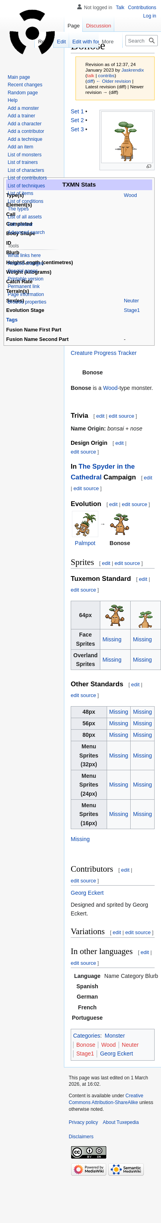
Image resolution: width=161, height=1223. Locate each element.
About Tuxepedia (121, 1122)
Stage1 (132, 310)
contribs (106, 75)
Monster (115, 1035)
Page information (26, 294)
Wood (130, 195)
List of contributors (27, 178)
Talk (120, 7)
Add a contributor (26, 131)
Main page (19, 77)
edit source (121, 416)
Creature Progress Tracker (104, 353)
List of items (20, 193)
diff (90, 81)
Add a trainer (21, 116)
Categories (86, 1035)
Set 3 (77, 129)
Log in (149, 16)
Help (13, 100)
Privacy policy (83, 1122)
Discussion (98, 26)
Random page (23, 92)
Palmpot (85, 543)
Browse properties (27, 302)
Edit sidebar (20, 224)
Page (74, 26)
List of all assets (25, 217)
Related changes (26, 263)
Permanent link (24, 286)
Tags (12, 320)
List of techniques (26, 186)
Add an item (20, 147)
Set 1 (77, 111)
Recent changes (25, 85)
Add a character (25, 124)
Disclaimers (81, 1136)
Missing (111, 639)
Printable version (25, 279)
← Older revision (113, 81)
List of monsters (25, 155)
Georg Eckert (87, 893)
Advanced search (26, 232)
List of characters (26, 170)
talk (90, 75)
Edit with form (71, 42)
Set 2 (77, 120)
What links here (24, 255)
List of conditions (25, 201)
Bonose (85, 1045)
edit (100, 416)
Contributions (142, 7)
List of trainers (23, 162)
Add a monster (23, 108)
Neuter (131, 301)
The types (18, 209)
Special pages (23, 271)
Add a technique (25, 139)
